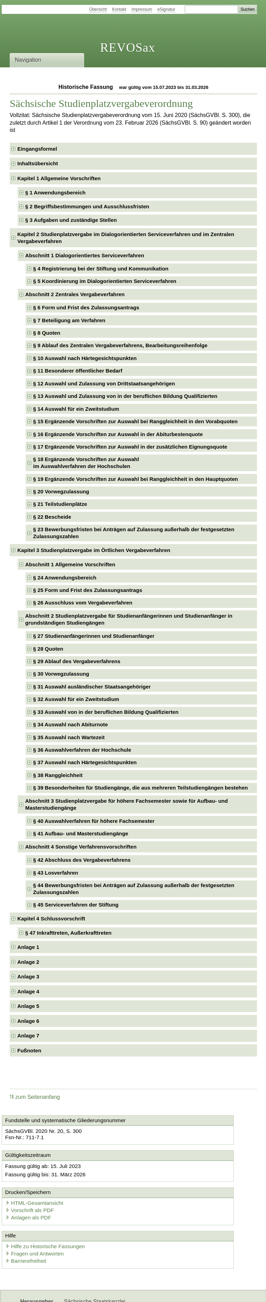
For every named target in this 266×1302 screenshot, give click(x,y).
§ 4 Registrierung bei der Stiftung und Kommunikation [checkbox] (101, 269)
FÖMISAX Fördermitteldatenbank (104, 1291)
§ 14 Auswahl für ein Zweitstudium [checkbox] (76, 409)
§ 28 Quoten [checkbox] (48, 649)
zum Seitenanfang (35, 1097)
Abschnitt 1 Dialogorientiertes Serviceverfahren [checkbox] (84, 255)
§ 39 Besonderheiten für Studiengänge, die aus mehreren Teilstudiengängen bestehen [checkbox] (140, 788)
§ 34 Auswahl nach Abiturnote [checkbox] (70, 724)
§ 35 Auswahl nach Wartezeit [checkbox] (69, 737)
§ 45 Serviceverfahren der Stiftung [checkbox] (75, 905)
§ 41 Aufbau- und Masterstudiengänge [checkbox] (80, 833)
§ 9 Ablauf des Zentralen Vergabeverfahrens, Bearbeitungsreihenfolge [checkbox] (120, 345)
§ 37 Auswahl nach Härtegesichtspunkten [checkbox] (85, 762)
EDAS (230, 1291)
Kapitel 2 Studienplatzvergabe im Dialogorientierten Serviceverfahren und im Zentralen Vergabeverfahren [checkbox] (125, 237)
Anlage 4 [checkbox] (28, 991)
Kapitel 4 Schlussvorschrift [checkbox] (51, 918)
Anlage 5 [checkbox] (28, 1006)
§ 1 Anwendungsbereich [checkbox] (55, 192)
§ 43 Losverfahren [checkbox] (55, 873)
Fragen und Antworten (39, 1220)
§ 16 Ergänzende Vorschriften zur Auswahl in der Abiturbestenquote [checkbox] (118, 434)
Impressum (142, 9)
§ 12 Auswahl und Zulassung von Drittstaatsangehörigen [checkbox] (104, 383)
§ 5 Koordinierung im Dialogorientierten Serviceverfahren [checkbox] (105, 281)
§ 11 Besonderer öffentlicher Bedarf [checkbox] (77, 371)
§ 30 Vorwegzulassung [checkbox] (61, 674)
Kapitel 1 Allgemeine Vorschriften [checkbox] (59, 178)
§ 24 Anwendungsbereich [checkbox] (65, 578)
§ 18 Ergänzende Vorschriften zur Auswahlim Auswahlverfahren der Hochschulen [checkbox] (86, 462)
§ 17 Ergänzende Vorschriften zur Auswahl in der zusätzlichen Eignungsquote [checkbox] (130, 447)
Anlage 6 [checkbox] (28, 1021)
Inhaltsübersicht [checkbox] (37, 163)
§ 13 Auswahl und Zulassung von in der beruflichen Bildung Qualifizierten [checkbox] (125, 396)
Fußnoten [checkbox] (29, 1050)
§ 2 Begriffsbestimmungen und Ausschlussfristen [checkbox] (87, 206)
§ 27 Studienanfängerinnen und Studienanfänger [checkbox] (93, 636)
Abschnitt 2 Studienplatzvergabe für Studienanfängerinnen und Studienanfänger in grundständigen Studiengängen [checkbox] (128, 619)
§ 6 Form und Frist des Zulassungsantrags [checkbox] (86, 307)
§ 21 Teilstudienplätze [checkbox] (60, 504)
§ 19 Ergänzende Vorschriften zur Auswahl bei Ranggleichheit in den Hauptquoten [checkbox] (135, 479)
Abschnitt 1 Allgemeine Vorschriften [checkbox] (70, 564)
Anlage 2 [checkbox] (28, 962)
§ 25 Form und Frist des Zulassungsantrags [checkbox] (87, 590)
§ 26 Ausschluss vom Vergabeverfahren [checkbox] (82, 603)
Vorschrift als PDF (164, 1179)
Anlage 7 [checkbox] (28, 1035)
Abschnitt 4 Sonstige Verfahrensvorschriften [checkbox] (81, 847)
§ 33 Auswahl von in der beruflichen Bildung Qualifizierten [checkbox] (106, 712)
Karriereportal (199, 1291)
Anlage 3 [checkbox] (28, 976)
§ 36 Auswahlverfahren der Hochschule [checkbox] (82, 750)
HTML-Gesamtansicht (169, 1172)
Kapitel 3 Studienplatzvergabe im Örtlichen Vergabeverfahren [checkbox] (93, 550)
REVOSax (127, 48)
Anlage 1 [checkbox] (28, 947)
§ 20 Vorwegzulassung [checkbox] (61, 491)
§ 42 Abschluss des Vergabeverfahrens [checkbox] (82, 860)
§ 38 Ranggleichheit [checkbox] (58, 775)
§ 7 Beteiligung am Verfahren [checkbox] (69, 320)
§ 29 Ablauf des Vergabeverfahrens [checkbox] (77, 661)
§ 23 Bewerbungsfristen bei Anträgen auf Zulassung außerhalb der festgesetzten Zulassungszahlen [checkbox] (133, 532)
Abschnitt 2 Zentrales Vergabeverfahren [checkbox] (75, 294)
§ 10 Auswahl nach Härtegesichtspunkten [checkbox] (85, 358)
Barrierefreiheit (31, 1227)
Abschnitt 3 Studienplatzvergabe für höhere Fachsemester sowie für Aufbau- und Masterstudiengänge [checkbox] (126, 804)
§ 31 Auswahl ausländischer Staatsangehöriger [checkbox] (92, 687)
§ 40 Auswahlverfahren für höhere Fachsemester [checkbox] (94, 821)
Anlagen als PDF (163, 1185)
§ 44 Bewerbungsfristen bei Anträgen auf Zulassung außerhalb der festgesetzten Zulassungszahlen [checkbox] (133, 888)
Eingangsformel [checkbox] (37, 149)
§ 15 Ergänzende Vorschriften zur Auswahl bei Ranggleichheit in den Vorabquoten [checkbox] (135, 421)
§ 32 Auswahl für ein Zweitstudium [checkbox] (76, 699)
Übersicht (98, 9)
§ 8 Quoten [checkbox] (46, 333)
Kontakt (119, 9)
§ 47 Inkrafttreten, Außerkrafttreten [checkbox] (68, 933)
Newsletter (163, 1291)
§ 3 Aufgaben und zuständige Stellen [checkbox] (71, 220)
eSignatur (166, 9)
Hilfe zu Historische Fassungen (50, 1213)
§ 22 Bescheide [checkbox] (52, 517)
